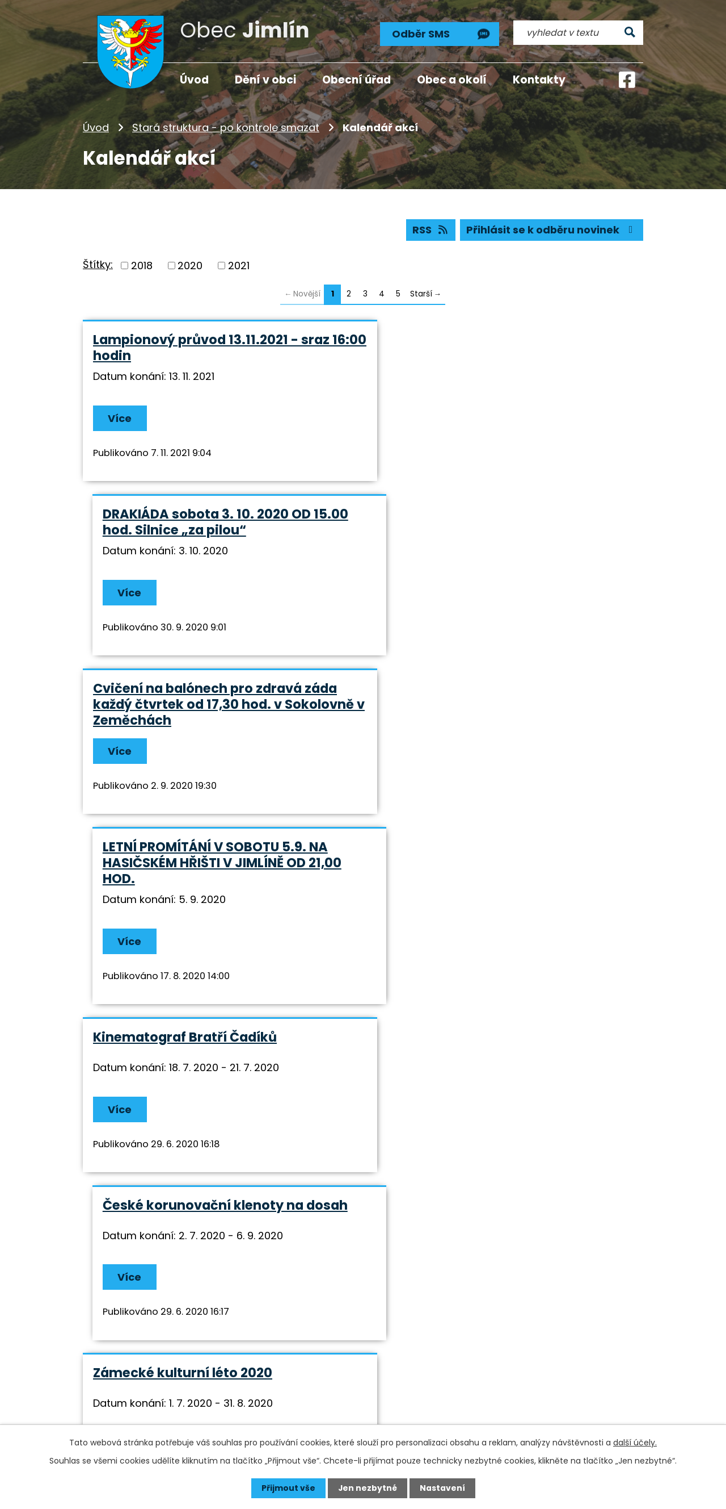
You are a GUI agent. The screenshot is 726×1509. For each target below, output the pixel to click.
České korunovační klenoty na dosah (500, 705)
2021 (239, 265)
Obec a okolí (452, 79)
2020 (190, 265)
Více (120, 419)
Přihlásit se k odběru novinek (552, 230)
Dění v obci (265, 79)
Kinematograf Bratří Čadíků (185, 705)
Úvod (96, 127)
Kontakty (539, 79)
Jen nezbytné (367, 1488)
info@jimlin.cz (355, 1396)
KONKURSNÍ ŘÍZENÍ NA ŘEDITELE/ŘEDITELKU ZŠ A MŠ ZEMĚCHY (479, 1055)
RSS (430, 230)
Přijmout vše (288, 1488)
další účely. (635, 1442)
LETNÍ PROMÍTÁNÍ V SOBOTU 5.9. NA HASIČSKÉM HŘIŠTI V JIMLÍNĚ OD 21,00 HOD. (497, 530)
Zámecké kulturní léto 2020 (182, 872)
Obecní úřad (356, 79)
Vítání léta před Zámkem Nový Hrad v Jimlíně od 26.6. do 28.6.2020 (500, 880)
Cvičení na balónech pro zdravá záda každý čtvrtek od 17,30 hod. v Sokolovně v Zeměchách (215, 530)
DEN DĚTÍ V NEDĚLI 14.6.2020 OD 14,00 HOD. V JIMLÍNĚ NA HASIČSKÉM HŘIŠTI (212, 1055)
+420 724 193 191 (362, 1381)
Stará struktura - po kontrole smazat (225, 127)
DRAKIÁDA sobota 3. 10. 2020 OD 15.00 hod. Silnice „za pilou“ (501, 348)
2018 (142, 265)
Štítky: (98, 265)
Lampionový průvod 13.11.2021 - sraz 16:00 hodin (211, 348)
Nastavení (442, 1488)
